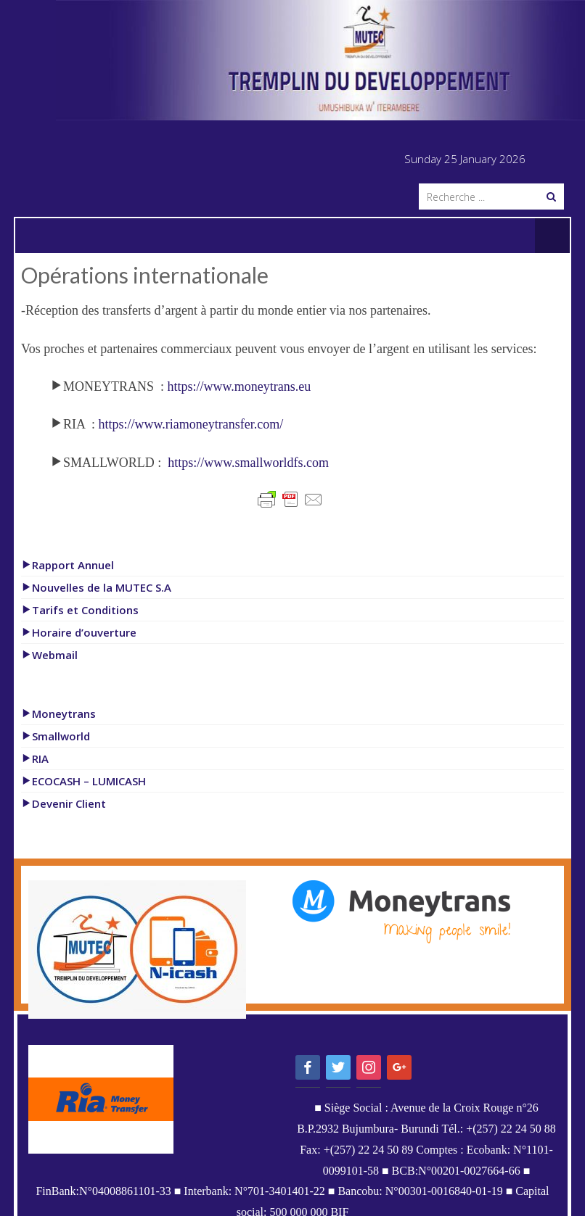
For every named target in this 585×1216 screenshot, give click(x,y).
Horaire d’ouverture (78, 632)
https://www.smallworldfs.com (248, 462)
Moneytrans (58, 713)
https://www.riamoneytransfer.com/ (191, 424)
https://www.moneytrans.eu (239, 386)
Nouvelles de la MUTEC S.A (96, 587)
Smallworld (55, 736)
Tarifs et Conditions (80, 610)
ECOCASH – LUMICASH (83, 781)
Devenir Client (63, 803)
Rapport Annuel (67, 565)
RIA (35, 758)
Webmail (49, 655)
